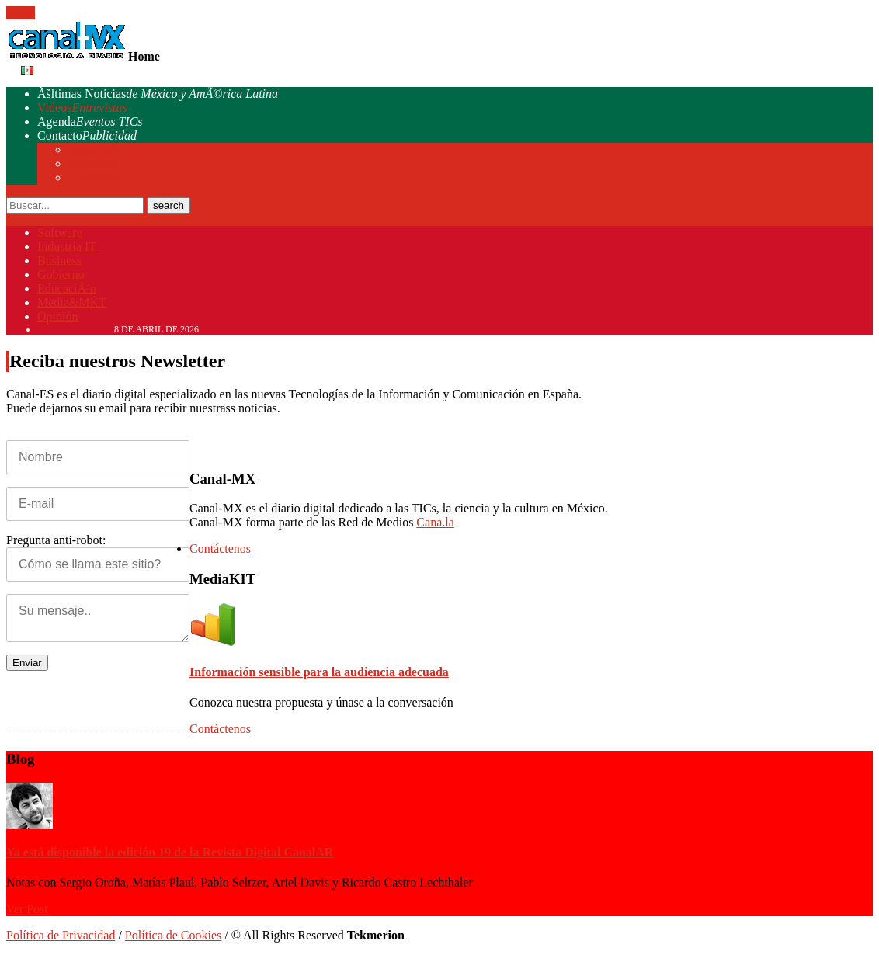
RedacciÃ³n (97, 149)
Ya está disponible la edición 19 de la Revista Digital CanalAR (169, 852)
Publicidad (94, 163)
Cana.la (434, 522)
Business (59, 260)
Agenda (90, 121)
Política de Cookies (173, 935)
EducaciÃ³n (66, 288)
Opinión (57, 316)
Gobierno (60, 274)
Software (59, 232)
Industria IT (66, 246)
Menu (20, 12)
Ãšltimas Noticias (157, 93)
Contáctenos (217, 548)
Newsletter (95, 177)
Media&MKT (71, 302)
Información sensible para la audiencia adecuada (319, 672)
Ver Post (27, 908)
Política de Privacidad (60, 935)
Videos (82, 107)
